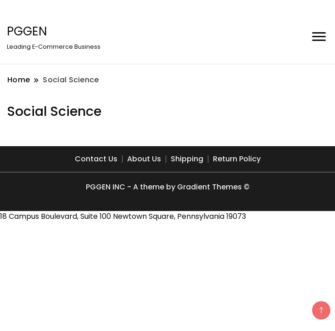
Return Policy (237, 159)
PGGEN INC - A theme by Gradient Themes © (168, 187)
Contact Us (96, 159)
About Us (144, 159)
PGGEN (27, 31)
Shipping (187, 159)
